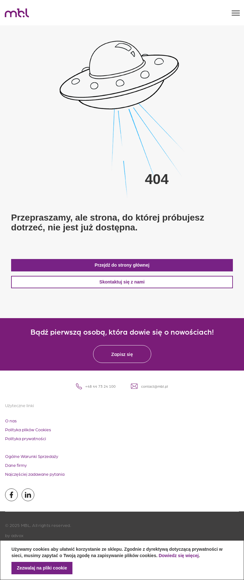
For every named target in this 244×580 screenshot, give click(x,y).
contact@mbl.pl (149, 391)
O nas (11, 425)
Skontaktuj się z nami (122, 287)
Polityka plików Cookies (28, 434)
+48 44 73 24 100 (96, 391)
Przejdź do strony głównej (122, 270)
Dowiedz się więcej (179, 555)
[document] (122, 560)
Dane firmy (16, 470)
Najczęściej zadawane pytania (34, 479)
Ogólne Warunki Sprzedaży (31, 461)
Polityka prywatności (25, 443)
